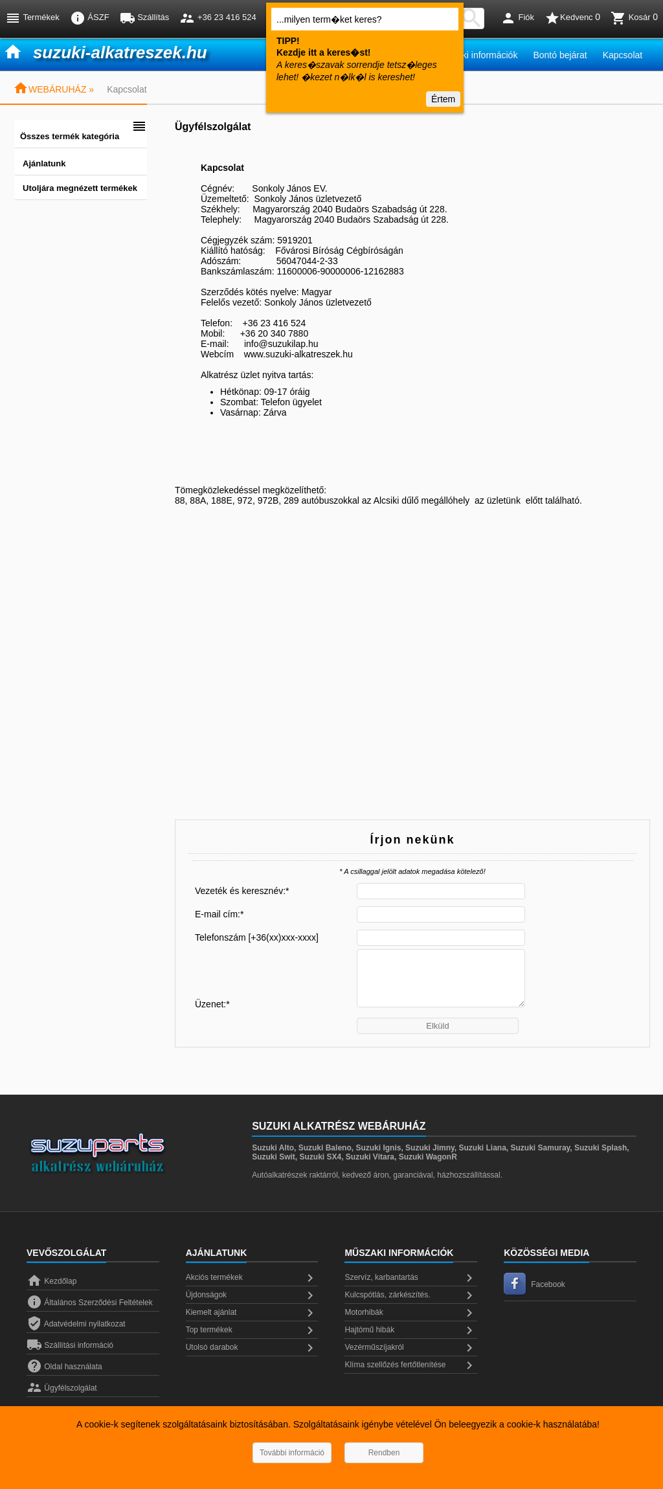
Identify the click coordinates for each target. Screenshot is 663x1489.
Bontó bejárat (560, 55)
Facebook (534, 1284)
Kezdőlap (51, 1281)
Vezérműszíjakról (410, 1348)
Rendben (384, 1452)
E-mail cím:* (219, 914)
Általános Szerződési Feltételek (90, 1302)
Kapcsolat (622, 55)
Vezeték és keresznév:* (242, 891)
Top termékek (252, 1330)
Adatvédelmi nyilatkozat (76, 1323)
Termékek (32, 18)
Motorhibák (410, 1313)
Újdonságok (252, 1295)
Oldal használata (64, 1366)
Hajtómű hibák (410, 1330)
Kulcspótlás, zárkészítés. (410, 1295)
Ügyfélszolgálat (62, 1388)
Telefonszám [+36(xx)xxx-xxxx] (257, 937)
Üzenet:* (212, 1004)
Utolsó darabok (252, 1348)
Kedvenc (572, 18)
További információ (292, 1452)
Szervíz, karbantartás (410, 1278)
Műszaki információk (477, 55)
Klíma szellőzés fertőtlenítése (410, 1365)
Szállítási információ (70, 1345)
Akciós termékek (252, 1278)
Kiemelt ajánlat (252, 1313)
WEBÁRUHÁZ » (53, 89)
